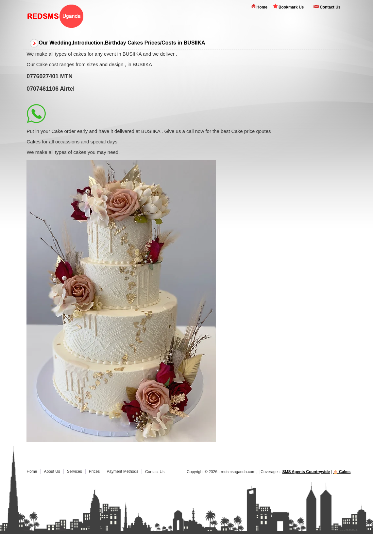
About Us (52, 471)
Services (74, 471)
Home (262, 7)
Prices (94, 471)
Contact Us (330, 7)
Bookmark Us (291, 7)
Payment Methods (122, 471)
